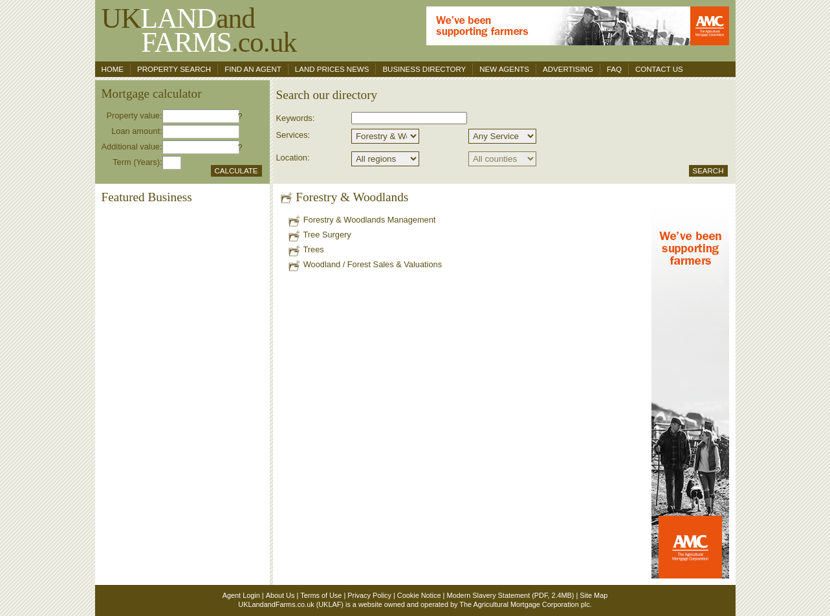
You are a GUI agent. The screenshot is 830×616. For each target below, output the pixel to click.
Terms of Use (321, 595)
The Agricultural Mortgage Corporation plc (524, 604)
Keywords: (295, 118)
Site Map (593, 595)
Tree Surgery (319, 234)
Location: (293, 157)
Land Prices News (332, 69)
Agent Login (241, 595)
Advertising (568, 69)
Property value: (134, 115)
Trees (305, 249)
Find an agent (252, 69)
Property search (174, 69)
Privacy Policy (369, 595)
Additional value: (132, 146)
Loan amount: (136, 131)
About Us (280, 595)
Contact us (659, 69)
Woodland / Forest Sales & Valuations (364, 264)
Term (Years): (137, 162)
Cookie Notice (419, 595)
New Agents (504, 69)
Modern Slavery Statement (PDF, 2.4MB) (510, 595)
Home (113, 69)
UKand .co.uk (199, 30)
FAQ (614, 69)
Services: (293, 135)
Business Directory (424, 69)
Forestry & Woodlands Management (361, 220)
